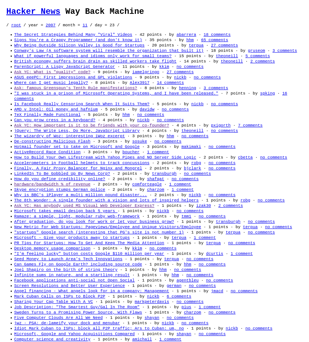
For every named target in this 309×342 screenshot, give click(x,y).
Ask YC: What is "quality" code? (52, 72)
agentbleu (188, 280)
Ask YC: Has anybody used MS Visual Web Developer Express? (84, 205)
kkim (164, 66)
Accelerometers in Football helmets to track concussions (81, 163)
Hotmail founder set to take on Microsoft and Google (77, 146)
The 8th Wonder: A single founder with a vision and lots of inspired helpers (106, 200)
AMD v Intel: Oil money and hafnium (56, 109)
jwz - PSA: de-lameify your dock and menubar (67, 323)
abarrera (186, 34)
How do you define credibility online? (59, 179)
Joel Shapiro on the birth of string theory (65, 269)
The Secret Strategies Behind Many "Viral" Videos (73, 34)
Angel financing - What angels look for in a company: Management (91, 291)
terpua (196, 45)
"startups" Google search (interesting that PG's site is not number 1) (99, 232)
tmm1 (186, 216)
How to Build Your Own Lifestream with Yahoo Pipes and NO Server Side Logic (105, 157)
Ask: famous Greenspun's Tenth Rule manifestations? (75, 88)
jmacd (217, 291)
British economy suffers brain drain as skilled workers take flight (95, 61)
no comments (190, 66)
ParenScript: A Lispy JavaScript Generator (64, 66)
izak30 (203, 205)
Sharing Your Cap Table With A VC (53, 301)
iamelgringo (145, 72)
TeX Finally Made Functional (47, 114)
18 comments (217, 34)
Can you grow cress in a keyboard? (54, 120)
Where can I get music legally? (51, 82)
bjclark (192, 168)
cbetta (245, 157)
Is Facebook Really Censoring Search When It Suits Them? (81, 104)
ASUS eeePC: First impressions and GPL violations (73, 77)
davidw (147, 109)
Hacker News (33, 11)
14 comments (170, 82)
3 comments (284, 50)
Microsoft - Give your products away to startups (72, 237)
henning (187, 88)
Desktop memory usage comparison (52, 248)
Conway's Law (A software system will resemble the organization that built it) (109, 50)
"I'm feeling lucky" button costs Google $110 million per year (89, 253)
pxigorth (221, 125)
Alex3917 (139, 82)
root (16, 25)
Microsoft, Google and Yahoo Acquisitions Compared (74, 334)
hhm (190, 40)
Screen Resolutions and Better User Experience (69, 285)
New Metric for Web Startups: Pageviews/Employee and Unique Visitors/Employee (107, 227)
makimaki (191, 146)
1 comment (158, 152)
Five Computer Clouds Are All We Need (58, 317)
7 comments (250, 125)
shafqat (155, 179)
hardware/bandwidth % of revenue (52, 184)
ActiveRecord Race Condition (47, 152)
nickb (180, 77)
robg (196, 163)
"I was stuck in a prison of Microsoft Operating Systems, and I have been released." (116, 93)
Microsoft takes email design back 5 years (65, 211)
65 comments (214, 40)
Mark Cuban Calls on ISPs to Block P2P (59, 296)
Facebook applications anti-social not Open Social (74, 280)
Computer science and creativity (52, 339)
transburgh (164, 173)
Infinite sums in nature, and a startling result (72, 275)
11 (85, 25)
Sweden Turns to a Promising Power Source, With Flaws (78, 312)
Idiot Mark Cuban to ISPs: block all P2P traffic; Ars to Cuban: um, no (99, 328)
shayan (151, 317)
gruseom (256, 50)
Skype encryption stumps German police (59, 189)
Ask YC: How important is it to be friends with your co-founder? (91, 125)
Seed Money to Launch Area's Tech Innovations (68, 259)
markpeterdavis (152, 301)
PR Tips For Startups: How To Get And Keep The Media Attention (89, 243)
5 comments (257, 56)
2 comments (262, 61)
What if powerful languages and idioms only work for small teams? (93, 56)
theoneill (227, 56)
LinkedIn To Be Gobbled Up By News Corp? (62, 173)
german (174, 285)
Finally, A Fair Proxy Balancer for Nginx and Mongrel (78, 168)
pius (186, 307)
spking (267, 93)
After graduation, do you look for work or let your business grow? (94, 221)
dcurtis (214, 253)
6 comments (179, 296)
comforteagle (147, 184)
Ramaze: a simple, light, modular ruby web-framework (77, 216)
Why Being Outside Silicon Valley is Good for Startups (79, 45)
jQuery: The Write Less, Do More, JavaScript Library (77, 130)
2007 (51, 25)
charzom (155, 189)
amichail (142, 339)
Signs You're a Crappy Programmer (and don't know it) (78, 40)
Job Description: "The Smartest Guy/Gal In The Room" (77, 307)
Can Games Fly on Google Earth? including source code (78, 264)
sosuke (139, 141)
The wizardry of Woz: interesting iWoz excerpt (69, 136)
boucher (131, 152)
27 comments (224, 45)
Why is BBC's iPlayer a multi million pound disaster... (80, 195)
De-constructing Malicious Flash (52, 141)
